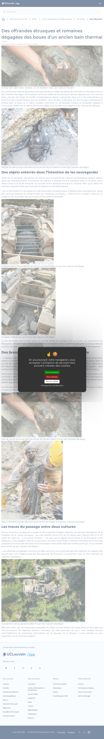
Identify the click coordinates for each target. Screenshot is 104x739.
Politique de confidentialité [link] (52, 386)
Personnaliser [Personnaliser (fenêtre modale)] (52, 381)
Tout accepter (52, 372)
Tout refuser (52, 377)
